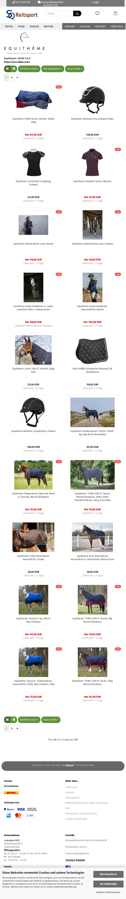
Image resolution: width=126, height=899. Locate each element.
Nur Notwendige (108, 884)
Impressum (71, 787)
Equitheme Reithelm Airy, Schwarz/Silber (92, 119)
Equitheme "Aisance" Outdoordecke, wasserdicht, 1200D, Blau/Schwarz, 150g (33, 683)
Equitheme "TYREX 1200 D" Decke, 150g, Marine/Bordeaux (92, 683)
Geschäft (100, 26)
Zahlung (85, 26)
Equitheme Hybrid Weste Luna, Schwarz (92, 243)
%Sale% (34, 26)
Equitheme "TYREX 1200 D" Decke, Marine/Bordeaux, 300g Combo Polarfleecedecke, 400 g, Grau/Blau (92, 497)
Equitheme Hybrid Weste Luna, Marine (33, 243)
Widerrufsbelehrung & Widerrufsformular (86, 803)
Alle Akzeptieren (108, 874)
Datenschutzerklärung (65, 887)
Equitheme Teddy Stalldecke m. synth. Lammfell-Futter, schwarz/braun (33, 308)
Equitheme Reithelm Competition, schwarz (33, 431)
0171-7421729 (21, 2)
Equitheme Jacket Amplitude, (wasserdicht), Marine (92, 308)
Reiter (9, 26)
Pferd (21, 26)
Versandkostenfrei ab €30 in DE (50, 4)
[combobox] (29, 68)
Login (95, 2)
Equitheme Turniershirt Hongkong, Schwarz (33, 183)
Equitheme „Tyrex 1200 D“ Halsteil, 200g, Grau (33, 370)
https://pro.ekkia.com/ (17, 61)
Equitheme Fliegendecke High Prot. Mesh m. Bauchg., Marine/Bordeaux (33, 495)
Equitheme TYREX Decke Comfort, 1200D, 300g (33, 121)
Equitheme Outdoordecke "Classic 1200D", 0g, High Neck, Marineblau (92, 433)
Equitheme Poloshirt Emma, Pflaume (92, 181)
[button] (115, 13)
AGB (67, 808)
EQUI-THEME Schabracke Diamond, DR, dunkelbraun (92, 370)
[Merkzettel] (97, 13)
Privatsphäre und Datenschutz (81, 813)
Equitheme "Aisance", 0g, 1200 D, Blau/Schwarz (33, 620)
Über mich (117, 26)
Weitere (48, 26)
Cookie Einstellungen (76, 818)
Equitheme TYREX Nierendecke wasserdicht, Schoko (33, 558)
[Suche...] (77, 13)
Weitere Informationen (108, 892)
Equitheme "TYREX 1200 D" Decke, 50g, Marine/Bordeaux (92, 620)
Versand (70, 26)
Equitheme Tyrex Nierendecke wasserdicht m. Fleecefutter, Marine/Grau (92, 558)
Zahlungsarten (72, 797)
